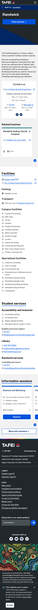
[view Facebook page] (17, 115)
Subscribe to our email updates (15, 518)
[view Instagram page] (21, 115)
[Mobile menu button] (35, 2)
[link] (29, 131)
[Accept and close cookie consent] (10, 605)
